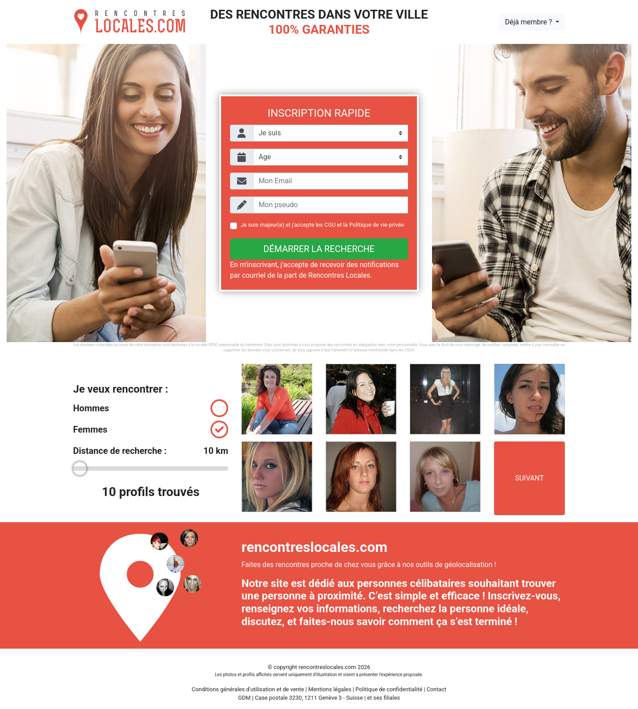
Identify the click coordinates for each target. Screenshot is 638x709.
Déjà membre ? (529, 22)
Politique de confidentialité (388, 689)
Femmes (150, 429)
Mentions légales (329, 689)
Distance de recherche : (150, 450)
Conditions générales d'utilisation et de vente (248, 689)
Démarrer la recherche (319, 249)
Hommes (150, 408)
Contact (437, 689)
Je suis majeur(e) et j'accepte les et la (322, 224)
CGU (329, 224)
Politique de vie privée (376, 224)
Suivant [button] (529, 478)
